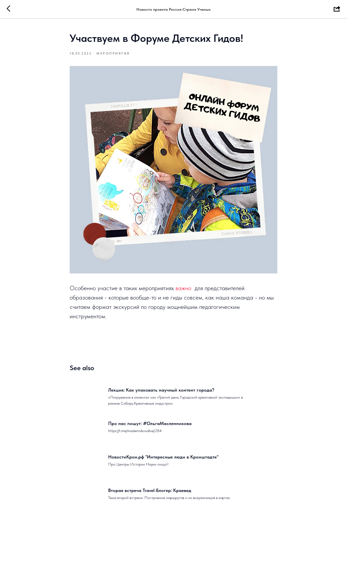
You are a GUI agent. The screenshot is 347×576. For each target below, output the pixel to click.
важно (183, 288)
